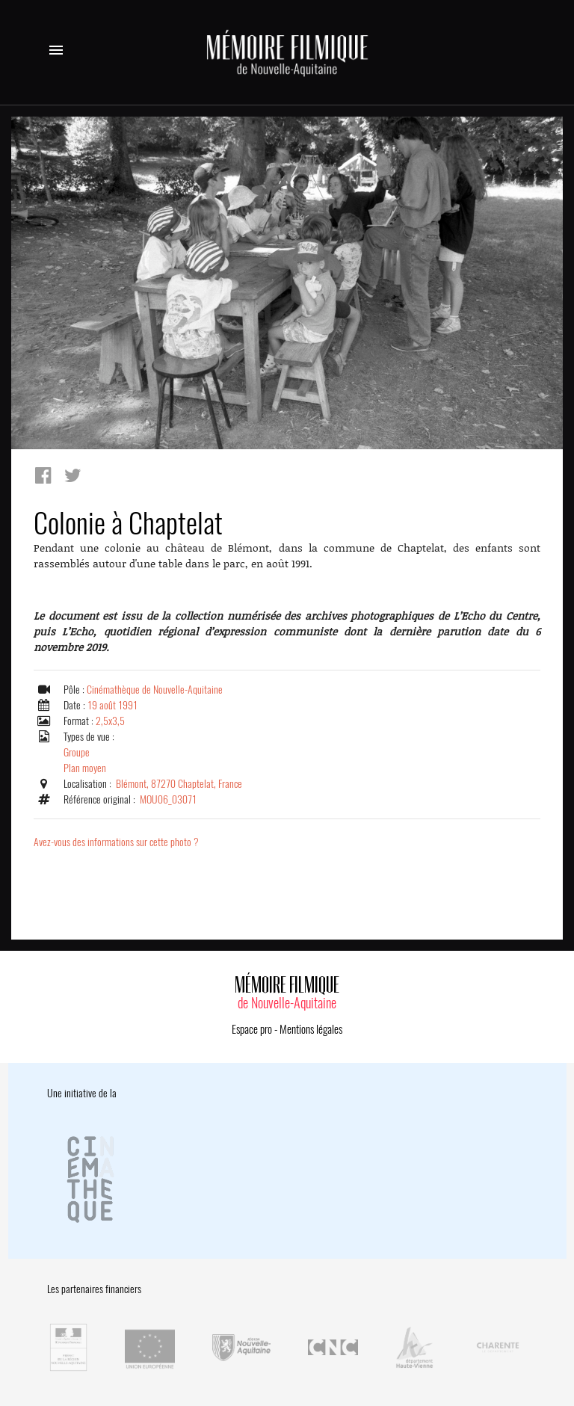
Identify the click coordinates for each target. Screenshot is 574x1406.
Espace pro (252, 1029)
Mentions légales (311, 1029)
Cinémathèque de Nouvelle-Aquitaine (155, 689)
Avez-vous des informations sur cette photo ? (116, 842)
